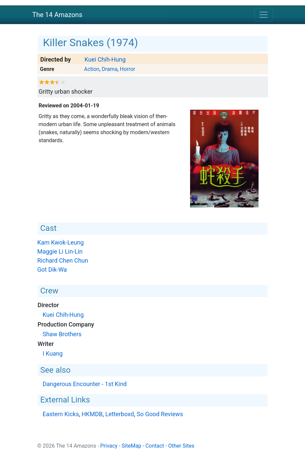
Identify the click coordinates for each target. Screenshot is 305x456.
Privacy (109, 446)
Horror (127, 69)
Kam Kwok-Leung (60, 242)
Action (91, 69)
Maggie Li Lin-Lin (60, 251)
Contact (154, 446)
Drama (110, 69)
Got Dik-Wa (52, 269)
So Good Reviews (160, 414)
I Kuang (53, 353)
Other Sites (181, 446)
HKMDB (92, 414)
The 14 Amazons (57, 15)
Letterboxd (119, 414)
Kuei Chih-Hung (105, 59)
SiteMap (131, 446)
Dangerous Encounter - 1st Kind (85, 383)
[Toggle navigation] (263, 14)
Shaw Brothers (62, 334)
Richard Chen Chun (62, 260)
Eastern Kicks (61, 414)
